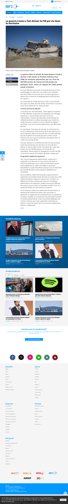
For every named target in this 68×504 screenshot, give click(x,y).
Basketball (37, 374)
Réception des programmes (11, 443)
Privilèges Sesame (39, 411)
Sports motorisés (38, 389)
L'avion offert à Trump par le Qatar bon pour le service (47, 238)
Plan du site (22, 488)
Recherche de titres (10, 411)
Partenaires (8, 453)
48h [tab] (9, 275)
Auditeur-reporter (56, 1)
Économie (20, 17)
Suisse (7, 371)
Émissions (21, 12)
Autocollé (8, 426)
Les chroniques (9, 408)
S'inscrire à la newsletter (34, 339)
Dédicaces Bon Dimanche (11, 416)
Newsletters (38, 357)
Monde (7, 374)
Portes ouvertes (56, 12)
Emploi (36, 421)
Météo (36, 413)
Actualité (9, 12)
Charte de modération (10, 458)
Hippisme (37, 384)
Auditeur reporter (9, 387)
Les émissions (8, 406)
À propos (7, 440)
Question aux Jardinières (11, 421)
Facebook (12, 357)
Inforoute (37, 419)
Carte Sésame (8, 445)
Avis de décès (38, 424)
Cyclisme (37, 379)
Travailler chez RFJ (9, 450)
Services (39, 12)
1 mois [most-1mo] (22, 275)
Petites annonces (38, 416)
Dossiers (7, 384)
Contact (7, 461)
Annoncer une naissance (11, 419)
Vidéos (33, 12)
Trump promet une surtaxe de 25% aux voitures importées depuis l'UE (18, 238)
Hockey (36, 371)
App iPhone (47, 357)
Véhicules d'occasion (39, 406)
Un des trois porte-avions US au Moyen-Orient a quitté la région (18, 261)
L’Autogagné (8, 424)
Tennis (36, 387)
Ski (35, 381)
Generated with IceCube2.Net (21, 491)
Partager (9, 78)
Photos (27, 12)
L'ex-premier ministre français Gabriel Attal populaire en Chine (47, 261)
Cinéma (36, 408)
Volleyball (37, 376)
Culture (7, 379)
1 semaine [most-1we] (15, 275)
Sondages (8, 429)
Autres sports (38, 394)
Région (7, 368)
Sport (15, 12)
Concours (8, 432)
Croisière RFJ (46, 12)
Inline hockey (38, 392)
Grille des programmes (10, 413)
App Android (55, 357)
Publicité (7, 448)
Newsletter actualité (10, 389)
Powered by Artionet (10, 491)
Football (36, 368)
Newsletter (8, 463)
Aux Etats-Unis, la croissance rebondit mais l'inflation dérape (18, 295)
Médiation (8, 456)
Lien (9, 84)
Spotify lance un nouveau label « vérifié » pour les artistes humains (48, 295)
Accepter (63, 499)
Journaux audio (9, 381)
